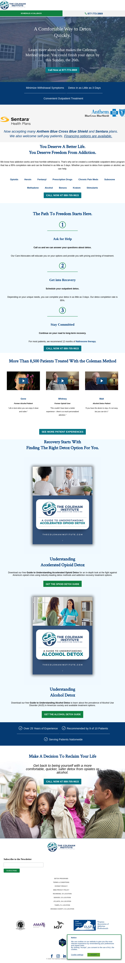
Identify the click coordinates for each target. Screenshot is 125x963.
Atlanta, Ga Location (62, 903)
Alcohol (49, 188)
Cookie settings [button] (77, 955)
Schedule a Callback (31, 13)
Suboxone (109, 179)
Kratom (77, 188)
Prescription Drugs (62, 179)
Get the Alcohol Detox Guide (62, 715)
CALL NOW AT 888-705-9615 (62, 195)
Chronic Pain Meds (88, 179)
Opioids (14, 179)
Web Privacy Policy (61, 891)
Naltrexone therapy (86, 341)
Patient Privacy (61, 887)
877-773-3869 (95, 13)
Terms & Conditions (61, 884)
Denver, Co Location (62, 899)
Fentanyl (41, 179)
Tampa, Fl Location (62, 906)
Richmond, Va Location (62, 895)
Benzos (63, 188)
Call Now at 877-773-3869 (62, 70)
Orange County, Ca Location (62, 910)
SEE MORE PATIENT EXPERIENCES (62, 431)
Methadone (33, 188)
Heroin (27, 179)
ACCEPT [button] (93, 955)
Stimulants (92, 188)
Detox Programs (61, 880)
